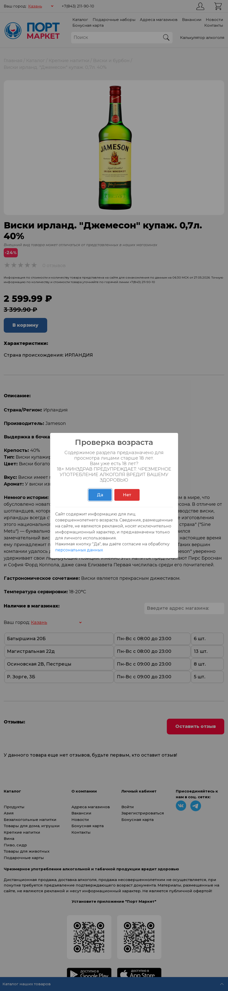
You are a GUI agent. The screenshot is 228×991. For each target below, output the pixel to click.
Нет (127, 494)
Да (100, 494)
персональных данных (79, 550)
